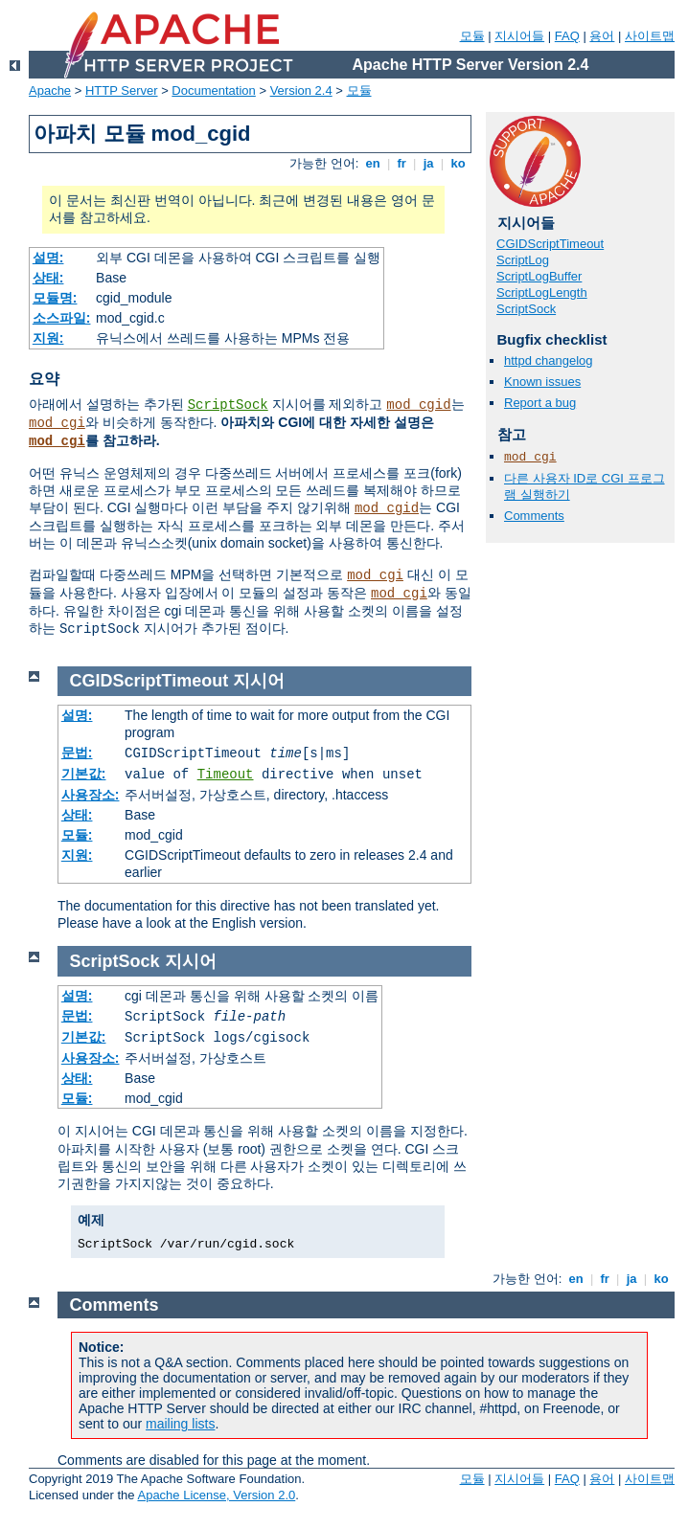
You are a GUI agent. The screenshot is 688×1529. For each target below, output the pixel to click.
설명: (48, 257)
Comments (534, 515)
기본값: (83, 773)
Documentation (213, 90)
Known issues (542, 381)
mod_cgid (418, 405)
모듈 (472, 36)
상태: (48, 277)
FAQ (567, 36)
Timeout (225, 774)
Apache (50, 90)
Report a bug (540, 402)
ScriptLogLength (541, 292)
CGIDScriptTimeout (550, 243)
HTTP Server (121, 90)
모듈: (77, 835)
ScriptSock (228, 405)
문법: (77, 752)
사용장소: (90, 794)
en (372, 163)
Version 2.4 (301, 90)
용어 (601, 36)
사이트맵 (650, 36)
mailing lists (180, 1423)
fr (402, 163)
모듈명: (55, 297)
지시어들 (519, 36)
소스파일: (62, 318)
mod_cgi (57, 423)
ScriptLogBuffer (539, 276)
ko (458, 163)
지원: (48, 338)
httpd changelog (548, 360)
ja (428, 163)
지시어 (259, 680)
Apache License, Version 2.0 (216, 1495)
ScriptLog (522, 260)
